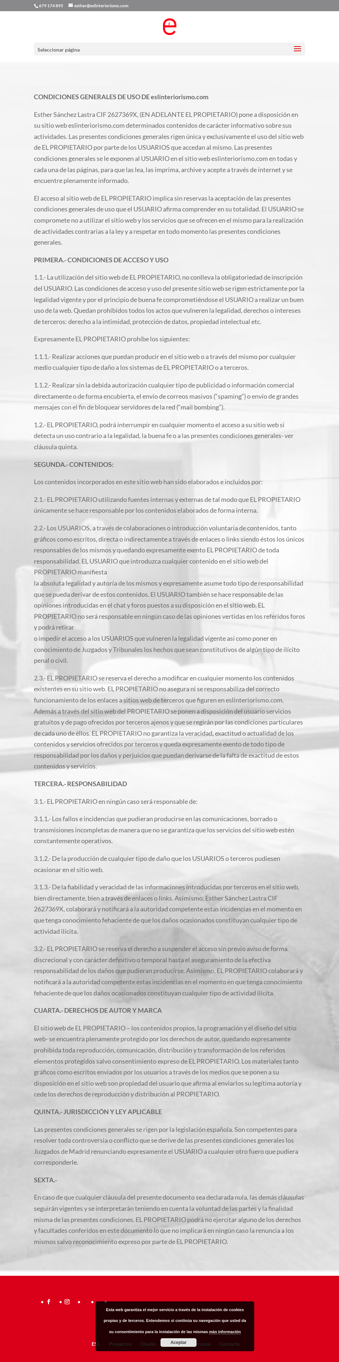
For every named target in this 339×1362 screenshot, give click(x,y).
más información (225, 1332)
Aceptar (179, 1342)
